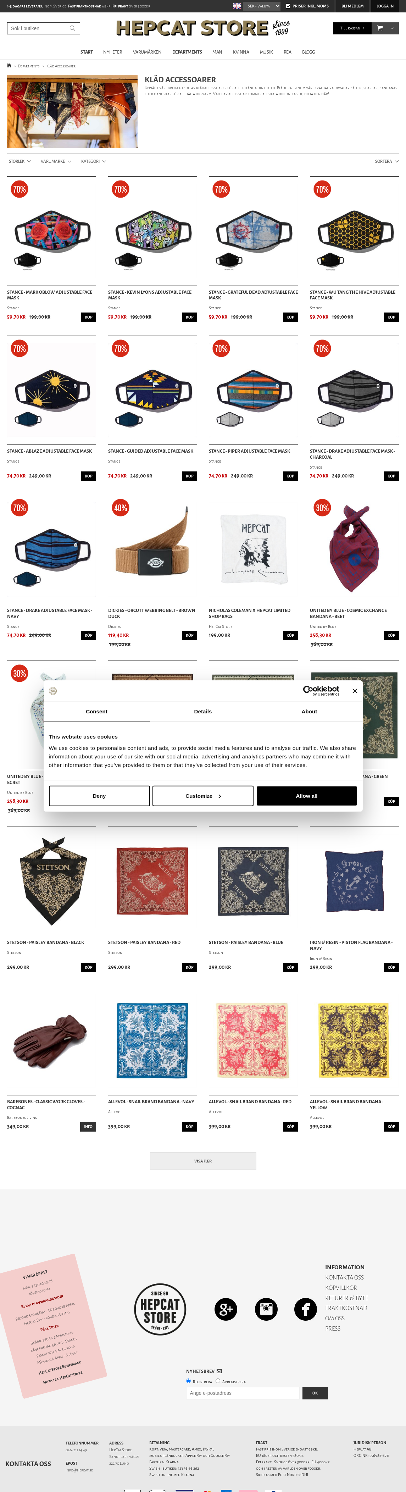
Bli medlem (352, 6)
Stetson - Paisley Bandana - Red (144, 942)
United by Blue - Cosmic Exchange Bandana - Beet (348, 613)
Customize (203, 795)
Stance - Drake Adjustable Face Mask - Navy (49, 613)
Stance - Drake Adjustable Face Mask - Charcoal (352, 454)
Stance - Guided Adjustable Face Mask (150, 451)
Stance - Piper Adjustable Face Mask (249, 451)
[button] (380, 28)
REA (287, 52)
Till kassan (350, 28)
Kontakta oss (28, 1439)
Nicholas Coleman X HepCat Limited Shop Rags (249, 613)
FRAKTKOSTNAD (346, 1283)
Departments (29, 66)
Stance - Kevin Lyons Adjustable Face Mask (149, 295)
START (86, 52)
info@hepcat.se (79, 1445)
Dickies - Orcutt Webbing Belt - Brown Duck (151, 613)
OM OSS (335, 1293)
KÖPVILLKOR (341, 1263)
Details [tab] (203, 711)
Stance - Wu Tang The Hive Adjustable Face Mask (352, 295)
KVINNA (241, 52)
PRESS (332, 1304)
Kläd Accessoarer (61, 66)
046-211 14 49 (76, 1425)
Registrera (202, 1357)
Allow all (307, 795)
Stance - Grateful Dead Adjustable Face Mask (253, 295)
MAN (217, 52)
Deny (99, 795)
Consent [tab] (96, 711)
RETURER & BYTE (346, 1273)
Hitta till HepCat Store (63, 1353)
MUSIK (266, 52)
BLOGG (308, 52)
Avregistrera (234, 1357)
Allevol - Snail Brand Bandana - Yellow (346, 1105)
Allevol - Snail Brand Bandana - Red (250, 1102)
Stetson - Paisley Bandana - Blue (246, 942)
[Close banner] (354, 691)
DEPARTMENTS (187, 52)
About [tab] (309, 711)
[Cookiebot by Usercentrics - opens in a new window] (308, 691)
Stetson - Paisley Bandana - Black (45, 942)
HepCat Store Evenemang (60, 1342)
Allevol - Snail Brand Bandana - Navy (151, 1102)
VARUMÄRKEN (147, 52)
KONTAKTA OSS (344, 1252)
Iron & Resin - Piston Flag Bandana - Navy (351, 945)
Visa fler (203, 1161)
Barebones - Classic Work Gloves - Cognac (46, 1105)
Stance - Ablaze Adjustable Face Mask (49, 451)
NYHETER (112, 52)
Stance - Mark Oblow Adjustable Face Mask (49, 295)
